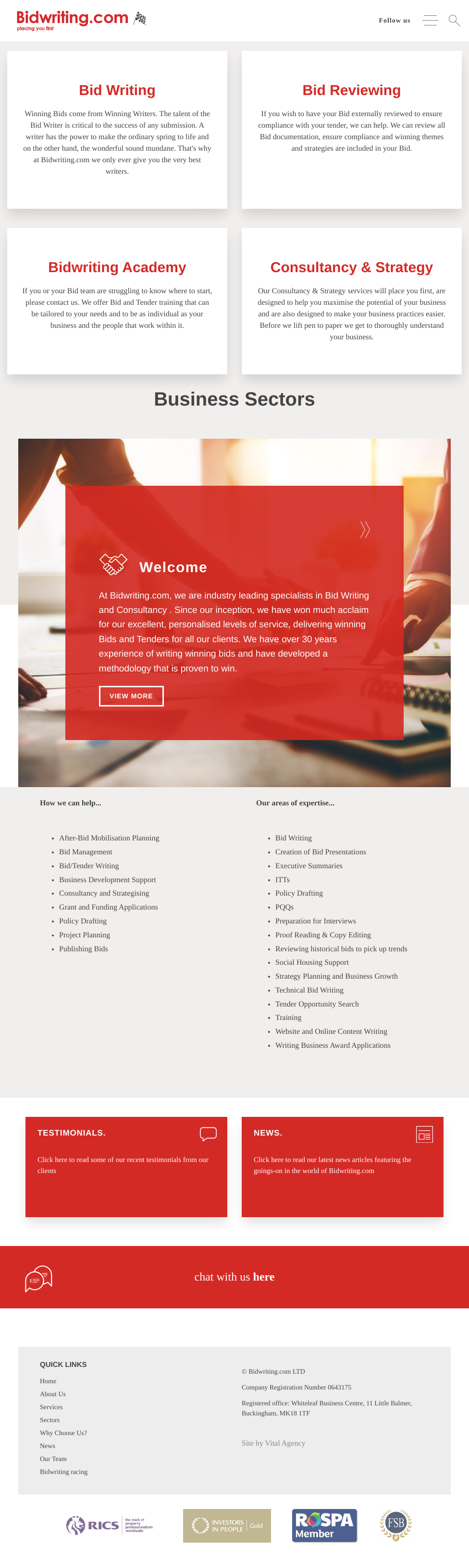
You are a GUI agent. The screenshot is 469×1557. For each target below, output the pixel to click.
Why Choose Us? (63, 1433)
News (47, 1446)
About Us (53, 1394)
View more (131, 696)
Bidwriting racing (63, 1472)
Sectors (50, 1420)
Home (48, 1381)
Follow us (394, 20)
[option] (234, 625)
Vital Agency (285, 1443)
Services (51, 1407)
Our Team (53, 1459)
